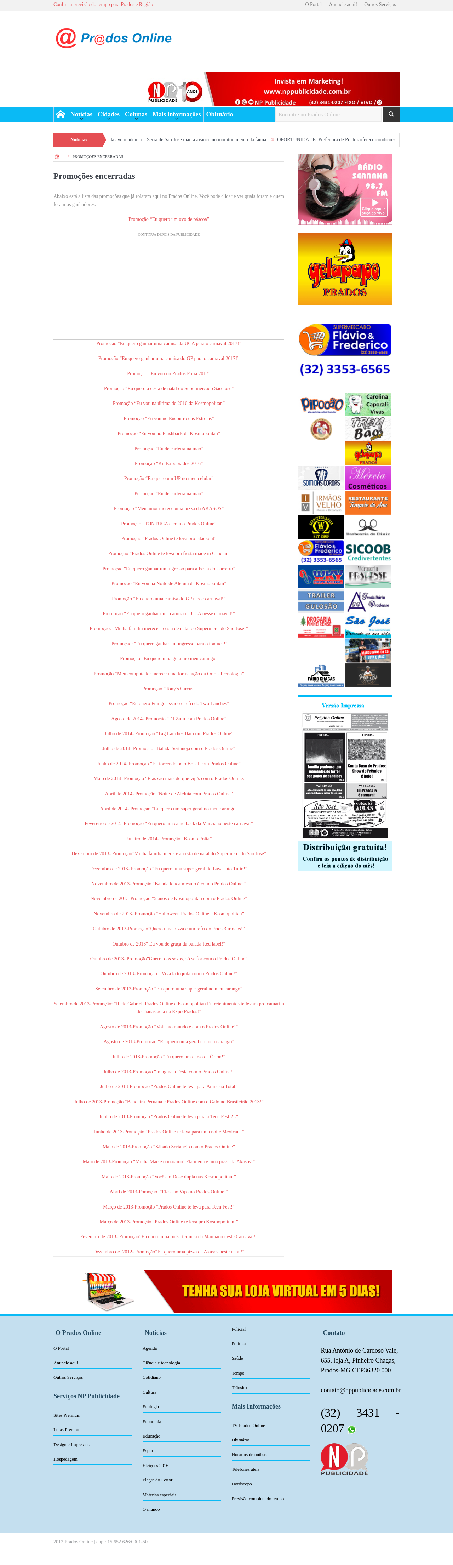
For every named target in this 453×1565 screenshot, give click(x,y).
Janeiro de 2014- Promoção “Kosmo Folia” (169, 838)
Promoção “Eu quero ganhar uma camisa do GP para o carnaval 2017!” (169, 358)
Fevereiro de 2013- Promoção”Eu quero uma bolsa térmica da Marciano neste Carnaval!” (168, 1236)
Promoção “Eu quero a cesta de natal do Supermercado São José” (169, 388)
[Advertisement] (168, 289)
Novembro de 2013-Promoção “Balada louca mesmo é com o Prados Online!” (168, 883)
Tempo (238, 1373)
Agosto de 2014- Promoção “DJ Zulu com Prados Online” (168, 718)
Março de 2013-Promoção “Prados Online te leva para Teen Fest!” (169, 1207)
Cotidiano (152, 1377)
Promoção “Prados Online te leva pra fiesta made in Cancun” (169, 553)
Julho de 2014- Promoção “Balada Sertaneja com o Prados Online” (168, 748)
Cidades (109, 114)
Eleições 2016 (155, 1465)
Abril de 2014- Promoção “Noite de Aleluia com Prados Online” (169, 793)
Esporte (150, 1450)
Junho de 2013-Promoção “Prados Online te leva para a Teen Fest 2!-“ (168, 1116)
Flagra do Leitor (157, 1480)
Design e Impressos (71, 1444)
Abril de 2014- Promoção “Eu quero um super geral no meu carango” (168, 808)
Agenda (150, 1348)
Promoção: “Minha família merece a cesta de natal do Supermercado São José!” (169, 628)
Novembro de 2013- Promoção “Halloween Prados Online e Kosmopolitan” (168, 913)
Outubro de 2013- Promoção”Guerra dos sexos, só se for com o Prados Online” (168, 958)
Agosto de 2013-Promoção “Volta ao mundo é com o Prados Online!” (169, 1026)
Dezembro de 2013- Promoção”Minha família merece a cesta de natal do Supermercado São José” (168, 853)
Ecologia (151, 1406)
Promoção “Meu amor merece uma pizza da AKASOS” (169, 508)
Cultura (149, 1392)
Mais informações (177, 114)
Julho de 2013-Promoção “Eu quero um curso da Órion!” (168, 1056)
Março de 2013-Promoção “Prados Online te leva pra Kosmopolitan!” (168, 1221)
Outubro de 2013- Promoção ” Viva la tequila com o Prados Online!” (169, 973)
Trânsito (239, 1387)
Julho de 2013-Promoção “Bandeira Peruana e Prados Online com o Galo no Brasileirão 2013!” (168, 1101)
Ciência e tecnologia (161, 1362)
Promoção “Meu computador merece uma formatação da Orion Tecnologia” (169, 673)
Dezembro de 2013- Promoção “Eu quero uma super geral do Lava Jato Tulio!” (168, 869)
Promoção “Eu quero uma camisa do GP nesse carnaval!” (168, 598)
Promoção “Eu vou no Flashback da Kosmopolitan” (168, 433)
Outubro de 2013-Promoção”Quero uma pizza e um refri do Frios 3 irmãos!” (169, 928)
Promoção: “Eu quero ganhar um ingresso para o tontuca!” (169, 643)
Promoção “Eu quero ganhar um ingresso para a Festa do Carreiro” (169, 568)
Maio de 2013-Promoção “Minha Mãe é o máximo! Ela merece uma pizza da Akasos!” (169, 1161)
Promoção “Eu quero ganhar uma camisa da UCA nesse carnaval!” (169, 613)
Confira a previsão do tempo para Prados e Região (103, 4)
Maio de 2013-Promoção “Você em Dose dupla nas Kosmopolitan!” (169, 1177)
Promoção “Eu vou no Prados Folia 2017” (169, 373)
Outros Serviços (380, 4)
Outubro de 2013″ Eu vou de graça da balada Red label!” (168, 944)
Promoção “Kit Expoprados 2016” (169, 463)
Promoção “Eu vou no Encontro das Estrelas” (169, 418)
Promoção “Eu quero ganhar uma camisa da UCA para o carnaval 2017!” (168, 343)
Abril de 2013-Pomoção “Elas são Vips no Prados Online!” (169, 1191)
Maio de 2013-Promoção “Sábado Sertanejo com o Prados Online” (169, 1146)
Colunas (136, 114)
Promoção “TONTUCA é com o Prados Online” (169, 523)
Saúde (237, 1358)
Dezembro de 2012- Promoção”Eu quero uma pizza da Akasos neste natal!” (168, 1252)
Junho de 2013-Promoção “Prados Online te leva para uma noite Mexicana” (169, 1132)
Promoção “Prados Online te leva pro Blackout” (168, 538)
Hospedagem (65, 1459)
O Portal (313, 4)
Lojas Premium (67, 1429)
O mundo (151, 1509)
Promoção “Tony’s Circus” (169, 688)
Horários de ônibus (249, 1454)
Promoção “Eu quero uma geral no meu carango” (169, 658)
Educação (152, 1436)
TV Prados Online (248, 1425)
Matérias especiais (160, 1494)
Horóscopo (242, 1483)
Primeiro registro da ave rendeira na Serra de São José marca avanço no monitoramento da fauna (180, 139)
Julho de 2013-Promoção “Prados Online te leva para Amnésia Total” (168, 1086)
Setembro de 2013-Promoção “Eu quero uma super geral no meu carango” (168, 989)
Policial (239, 1329)
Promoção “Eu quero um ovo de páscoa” (168, 219)
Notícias (81, 114)
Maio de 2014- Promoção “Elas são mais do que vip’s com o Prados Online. (168, 778)
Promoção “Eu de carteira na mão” (168, 448)
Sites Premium (66, 1415)
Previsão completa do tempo (258, 1498)
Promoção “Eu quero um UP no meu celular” (169, 478)
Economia (152, 1421)
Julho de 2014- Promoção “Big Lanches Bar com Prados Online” (168, 733)
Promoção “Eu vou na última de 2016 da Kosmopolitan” (169, 403)
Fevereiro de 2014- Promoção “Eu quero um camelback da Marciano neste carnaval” (169, 823)
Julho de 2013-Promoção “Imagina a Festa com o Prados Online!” (169, 1071)
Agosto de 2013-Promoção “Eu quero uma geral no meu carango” (169, 1041)
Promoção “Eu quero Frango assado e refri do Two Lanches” (169, 703)
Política (239, 1343)
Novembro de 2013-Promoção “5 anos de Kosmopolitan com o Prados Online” (169, 898)
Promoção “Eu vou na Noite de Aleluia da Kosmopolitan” (168, 583)
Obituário (219, 114)
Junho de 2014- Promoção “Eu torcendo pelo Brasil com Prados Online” (169, 763)
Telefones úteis (245, 1469)
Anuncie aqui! (343, 4)
